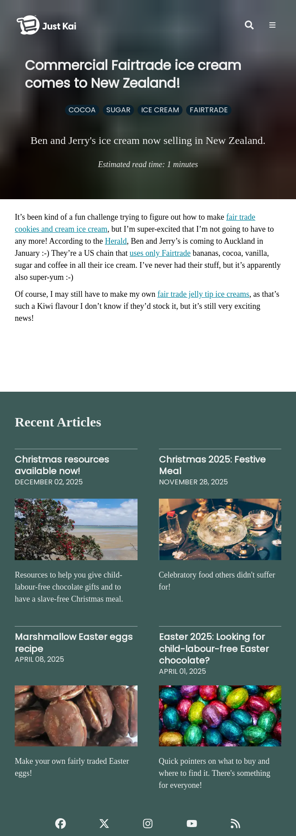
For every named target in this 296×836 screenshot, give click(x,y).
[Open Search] (249, 25)
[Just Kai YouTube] (192, 823)
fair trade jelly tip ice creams (203, 294)
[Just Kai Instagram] (147, 823)
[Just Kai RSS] (235, 823)
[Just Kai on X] (104, 823)
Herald (116, 241)
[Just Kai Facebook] (60, 823)
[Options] (272, 25)
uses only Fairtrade (160, 253)
